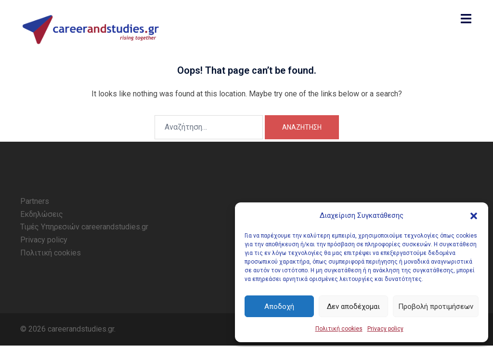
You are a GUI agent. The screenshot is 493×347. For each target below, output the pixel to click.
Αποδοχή (279, 306)
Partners (34, 201)
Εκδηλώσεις (41, 214)
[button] (474, 216)
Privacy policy (385, 328)
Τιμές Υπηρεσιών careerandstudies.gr (84, 226)
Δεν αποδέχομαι (353, 306)
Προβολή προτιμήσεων (435, 306)
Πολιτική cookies (339, 328)
